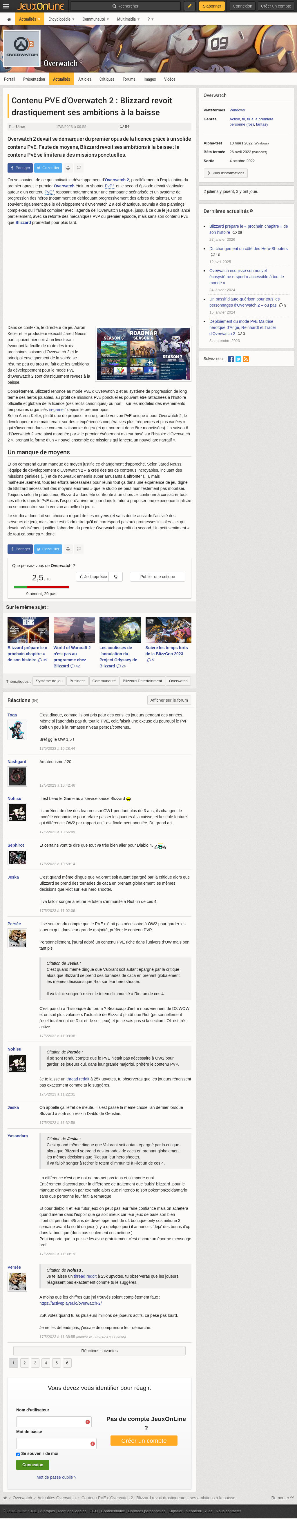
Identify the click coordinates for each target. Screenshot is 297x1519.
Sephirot (16, 845)
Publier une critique (157, 576)
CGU (94, 1511)
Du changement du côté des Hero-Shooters (248, 248)
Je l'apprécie (93, 576)
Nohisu (14, 798)
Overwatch (61, 63)
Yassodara (18, 1136)
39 (237, 232)
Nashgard (17, 761)
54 (124, 126)
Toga (12, 715)
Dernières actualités (226, 211)
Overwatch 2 (117, 180)
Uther (20, 126)
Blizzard (23, 222)
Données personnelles (147, 1511)
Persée (14, 923)
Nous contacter (228, 1511)
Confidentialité (113, 1511)
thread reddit (77, 1079)
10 (215, 255)
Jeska (13, 877)
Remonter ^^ (282, 1498)
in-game (56, 409)
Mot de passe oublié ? (56, 1477)
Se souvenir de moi (39, 1453)
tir (243, 119)
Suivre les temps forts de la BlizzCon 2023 (167, 653)
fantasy (262, 124)
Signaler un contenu (185, 1511)
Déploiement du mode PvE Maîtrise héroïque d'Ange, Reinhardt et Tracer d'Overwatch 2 (242, 327)
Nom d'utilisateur (32, 1410)
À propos (47, 1511)
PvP (108, 186)
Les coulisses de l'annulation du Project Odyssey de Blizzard (118, 656)
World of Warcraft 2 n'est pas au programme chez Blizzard (72, 656)
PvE (48, 192)
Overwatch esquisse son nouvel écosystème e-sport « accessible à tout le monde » (246, 276)
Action (235, 119)
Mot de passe (29, 1431)
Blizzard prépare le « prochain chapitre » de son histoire (27, 653)
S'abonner (212, 6)
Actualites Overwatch (57, 1498)
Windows (237, 110)
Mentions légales (72, 1511)
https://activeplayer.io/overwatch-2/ (70, 1303)
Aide (209, 1511)
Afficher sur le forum (169, 700)
